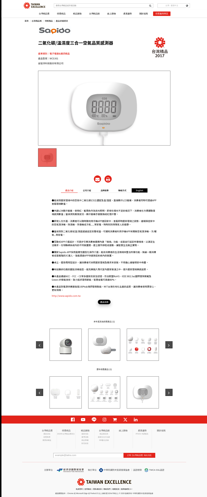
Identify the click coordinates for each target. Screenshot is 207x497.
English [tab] (139, 190)
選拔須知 (46, 434)
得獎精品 (61, 13)
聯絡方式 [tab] (122, 190)
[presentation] (39, 344)
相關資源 (115, 489)
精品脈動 (77, 13)
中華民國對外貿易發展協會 (114, 470)
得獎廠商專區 (161, 13)
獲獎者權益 (47, 440)
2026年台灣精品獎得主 (66, 434)
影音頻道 (85, 443)
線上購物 (111, 13)
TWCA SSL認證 (154, 470)
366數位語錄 (104, 440)
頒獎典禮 (46, 437)
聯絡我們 (106, 489)
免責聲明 (79, 489)
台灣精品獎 (44, 13)
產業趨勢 (127, 13)
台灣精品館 (94, 13)
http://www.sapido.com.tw (66, 295)
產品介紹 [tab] (69, 190)
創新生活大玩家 (104, 437)
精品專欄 (85, 440)
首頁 (27, 20)
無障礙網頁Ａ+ (126, 489)
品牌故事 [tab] (105, 190)
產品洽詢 (104, 301)
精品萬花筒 (104, 434)
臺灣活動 (85, 437)
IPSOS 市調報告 (142, 434)
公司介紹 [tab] (87, 190)
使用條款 (87, 489)
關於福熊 (143, 13)
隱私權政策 (97, 489)
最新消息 (85, 434)
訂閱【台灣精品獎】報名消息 (139, 455)
